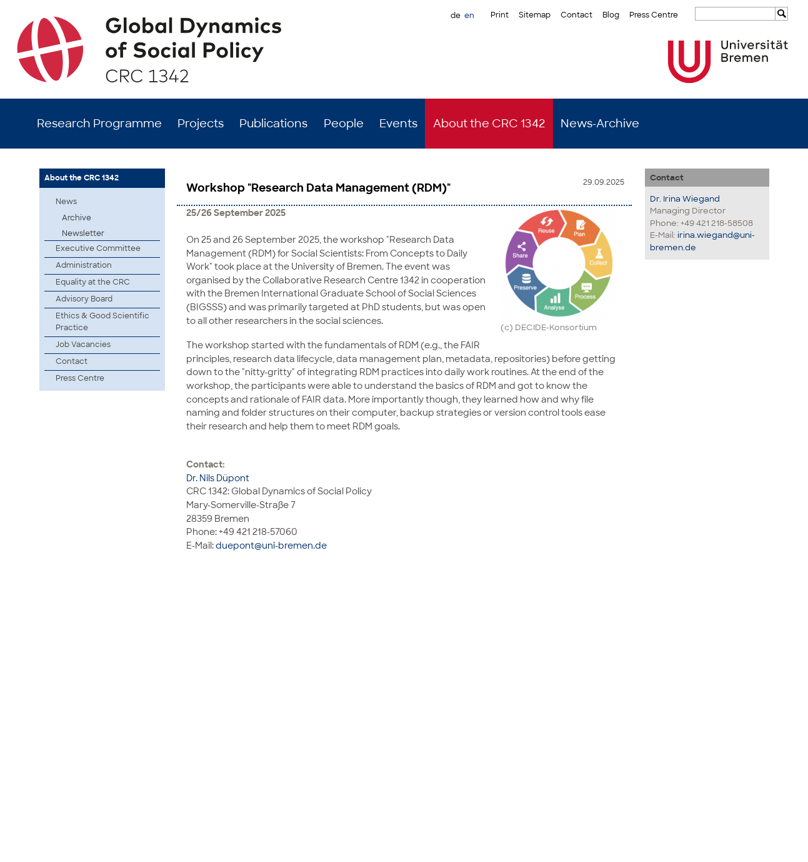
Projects (200, 123)
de (456, 16)
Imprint (714, 843)
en (469, 16)
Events (398, 123)
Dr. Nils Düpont (217, 476)
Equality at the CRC (93, 282)
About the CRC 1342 (489, 123)
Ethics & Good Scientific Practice (102, 322)
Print (500, 15)
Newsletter (83, 233)
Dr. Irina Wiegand (685, 198)
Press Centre (653, 15)
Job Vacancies (83, 345)
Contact (576, 15)
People (344, 123)
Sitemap (535, 15)
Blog (610, 15)
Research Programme (99, 123)
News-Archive (600, 123)
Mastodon (193, 843)
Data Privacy (756, 843)
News (66, 202)
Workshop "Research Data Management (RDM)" (318, 187)
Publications (273, 123)
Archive (76, 218)
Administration (84, 265)
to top (768, 591)
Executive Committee (98, 248)
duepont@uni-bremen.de (271, 544)
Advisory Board (84, 299)
